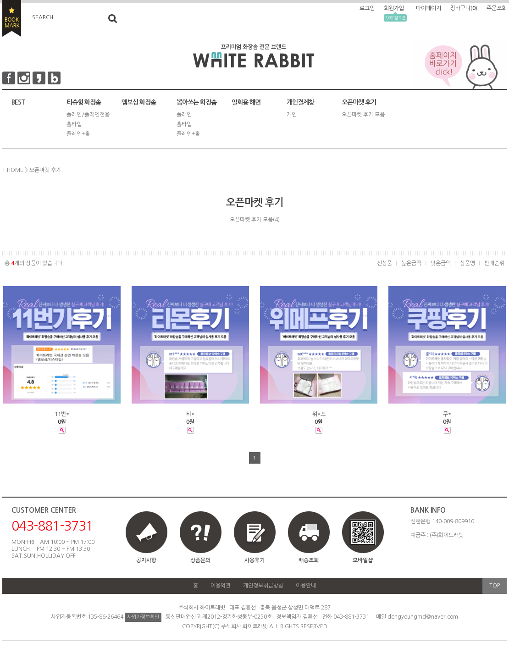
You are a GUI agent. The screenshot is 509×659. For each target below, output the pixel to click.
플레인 (184, 114)
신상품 (384, 263)
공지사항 (146, 560)
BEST (18, 102)
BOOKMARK (11, 18)
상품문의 (200, 560)
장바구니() (463, 8)
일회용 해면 (246, 102)
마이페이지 (428, 8)
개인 (292, 114)
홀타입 (74, 124)
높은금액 (411, 263)
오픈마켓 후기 (359, 102)
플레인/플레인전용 (88, 114)
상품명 (467, 263)
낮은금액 (441, 263)
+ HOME (12, 170)
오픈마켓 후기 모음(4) (255, 219)
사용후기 (254, 560)
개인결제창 (300, 102)
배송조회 (309, 560)
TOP (494, 585)
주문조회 (497, 8)
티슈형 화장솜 (83, 102)
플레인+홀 (78, 134)
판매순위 (494, 263)
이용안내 (306, 585)
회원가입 (394, 8)
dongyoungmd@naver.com (422, 617)
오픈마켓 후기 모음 (363, 114)
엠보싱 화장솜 (139, 102)
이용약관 (220, 585)
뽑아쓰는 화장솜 (196, 102)
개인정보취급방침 (263, 585)
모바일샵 (363, 541)
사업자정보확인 (143, 617)
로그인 (367, 8)
